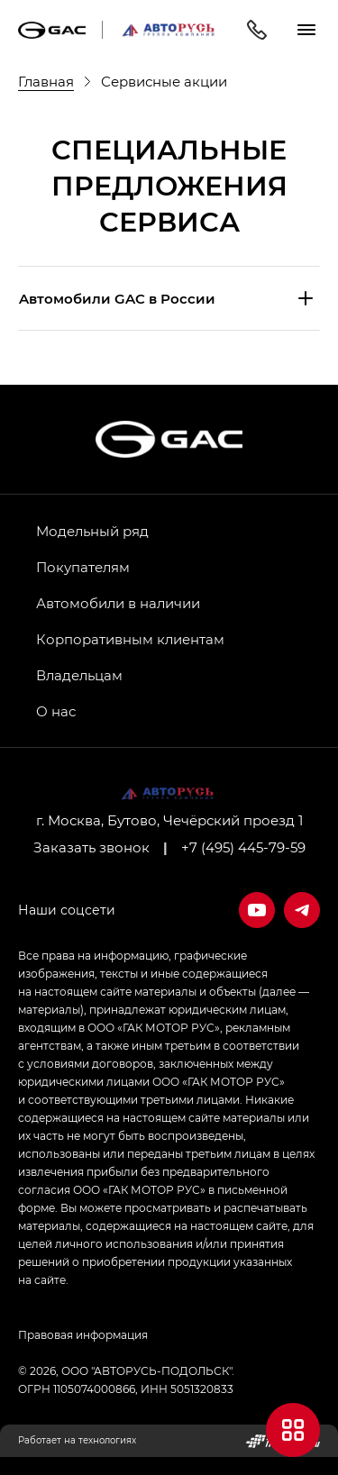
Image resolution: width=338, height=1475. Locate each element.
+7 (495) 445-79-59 (243, 847)
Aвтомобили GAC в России (117, 298)
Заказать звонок (91, 847)
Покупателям (83, 567)
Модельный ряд (92, 531)
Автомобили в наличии (118, 603)
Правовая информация (83, 1334)
